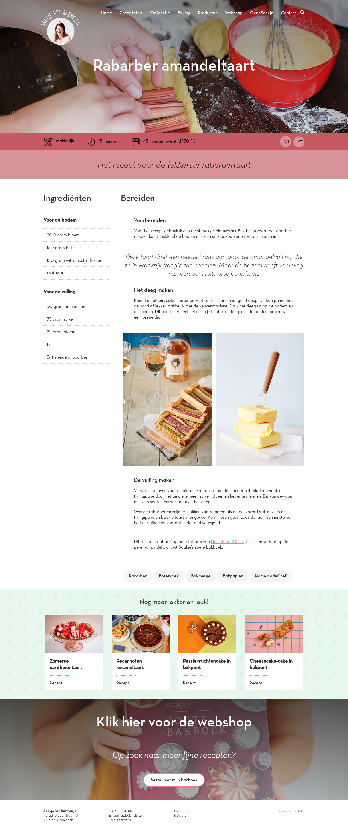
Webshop (234, 12)
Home (106, 12)
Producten (208, 12)
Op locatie (160, 12)
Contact (288, 12)
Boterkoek (169, 576)
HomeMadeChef (271, 576)
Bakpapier (233, 576)
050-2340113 (122, 811)
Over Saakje (261, 12)
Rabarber (138, 576)
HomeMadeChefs (227, 541)
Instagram (181, 815)
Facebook (181, 811)
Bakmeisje (201, 576)
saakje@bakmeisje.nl (128, 815)
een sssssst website (291, 811)
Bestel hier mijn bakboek (174, 780)
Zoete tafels (131, 12)
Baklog (184, 12)
